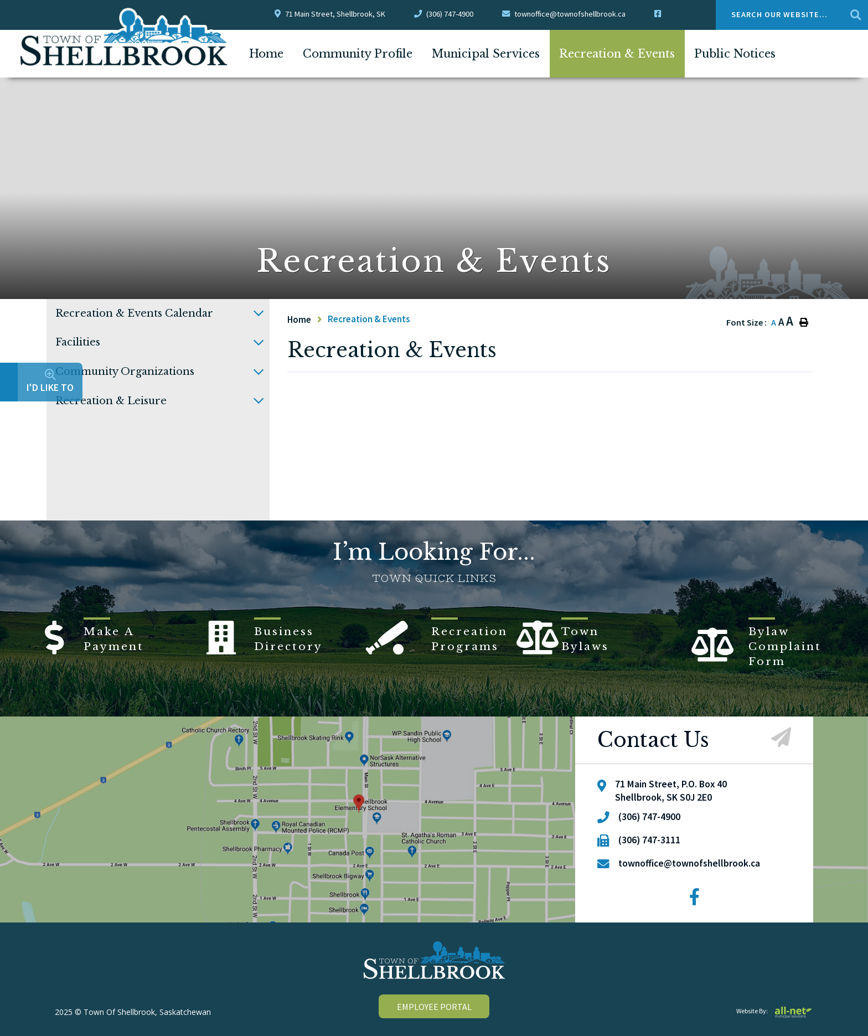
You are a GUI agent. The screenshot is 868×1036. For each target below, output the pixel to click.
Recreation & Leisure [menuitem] (111, 401)
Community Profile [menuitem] (357, 53)
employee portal (434, 1006)
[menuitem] (266, 54)
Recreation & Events (369, 319)
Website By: (774, 1011)
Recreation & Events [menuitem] (617, 53)
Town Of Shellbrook (124, 37)
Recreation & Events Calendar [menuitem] (134, 313)
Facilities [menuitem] (77, 342)
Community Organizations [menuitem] (124, 371)
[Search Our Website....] (792, 15)
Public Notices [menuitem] (735, 53)
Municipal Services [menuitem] (486, 53)
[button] (258, 313)
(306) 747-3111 (649, 840)
